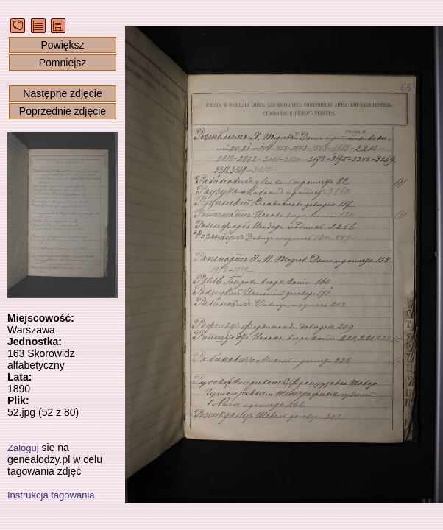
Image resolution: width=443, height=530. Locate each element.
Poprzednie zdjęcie (62, 111)
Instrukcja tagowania (51, 495)
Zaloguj (23, 447)
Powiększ (62, 45)
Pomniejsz (63, 62)
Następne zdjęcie (62, 93)
